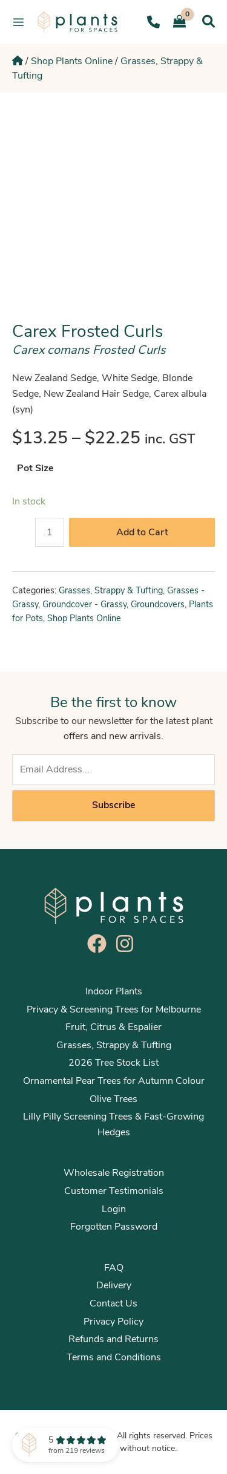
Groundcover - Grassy (84, 604)
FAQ (113, 1267)
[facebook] (100, 943)
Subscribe (113, 805)
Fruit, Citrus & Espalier (113, 1027)
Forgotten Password (113, 1226)
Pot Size (35, 468)
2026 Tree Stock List (113, 1062)
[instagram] (127, 943)
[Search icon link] (208, 21)
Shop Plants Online (72, 61)
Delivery (113, 1285)
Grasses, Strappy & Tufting (111, 590)
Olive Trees (113, 1099)
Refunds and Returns (113, 1339)
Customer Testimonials (113, 1191)
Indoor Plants (113, 991)
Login (114, 1209)
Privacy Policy (113, 1321)
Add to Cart (142, 532)
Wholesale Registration (114, 1172)
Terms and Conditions (114, 1357)
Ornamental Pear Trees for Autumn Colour (114, 1081)
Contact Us (113, 1303)
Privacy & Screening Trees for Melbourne (114, 1009)
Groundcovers (158, 604)
